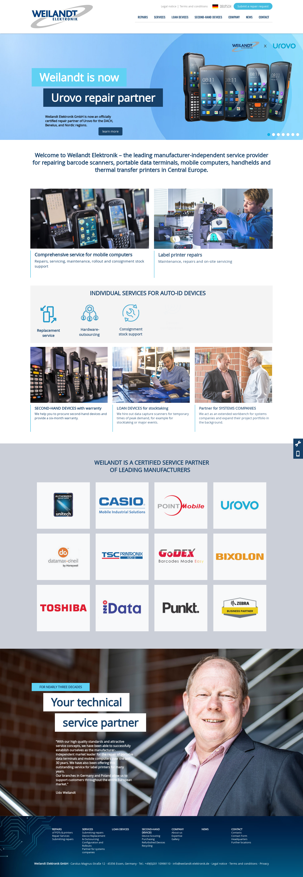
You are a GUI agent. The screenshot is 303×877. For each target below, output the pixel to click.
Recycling (147, 845)
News (249, 17)
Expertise (177, 836)
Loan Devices (180, 17)
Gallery (176, 839)
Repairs (143, 17)
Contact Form (239, 836)
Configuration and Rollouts (92, 844)
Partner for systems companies (93, 850)
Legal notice (168, 6)
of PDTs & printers (62, 832)
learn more (123, 131)
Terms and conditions (194, 6)
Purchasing (148, 839)
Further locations (241, 842)
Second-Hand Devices (208, 17)
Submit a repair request (253, 6)
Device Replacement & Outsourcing (93, 837)
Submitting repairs (62, 839)
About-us (177, 832)
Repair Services (60, 836)
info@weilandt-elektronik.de (191, 863)
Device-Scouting (151, 836)
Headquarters (239, 839)
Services (159, 17)
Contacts (236, 832)
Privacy (264, 863)
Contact (264, 17)
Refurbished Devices (153, 842)
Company (234, 17)
